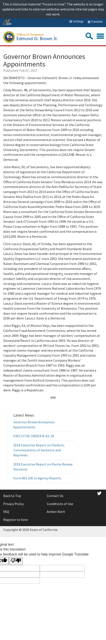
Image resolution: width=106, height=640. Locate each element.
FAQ (6, 511)
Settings (76, 21)
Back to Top (12, 496)
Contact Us (55, 496)
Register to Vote (15, 519)
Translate (95, 21)
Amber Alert (56, 511)
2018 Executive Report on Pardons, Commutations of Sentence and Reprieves (39, 450)
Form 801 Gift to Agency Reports (37, 478)
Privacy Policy (13, 504)
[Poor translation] (16, 561)
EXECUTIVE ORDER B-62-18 (33, 436)
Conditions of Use (60, 504)
